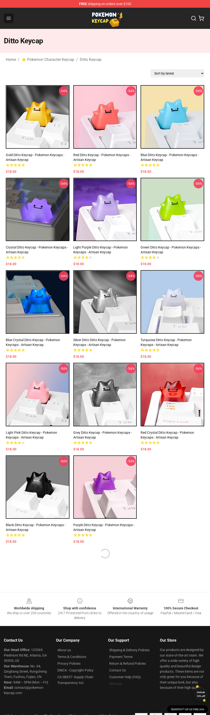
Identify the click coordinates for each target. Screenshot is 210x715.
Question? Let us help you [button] (187, 709)
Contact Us (117, 670)
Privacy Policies (69, 663)
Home (11, 59)
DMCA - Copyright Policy (75, 670)
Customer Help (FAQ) (125, 677)
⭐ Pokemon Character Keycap (47, 59)
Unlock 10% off (201, 694)
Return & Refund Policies (127, 663)
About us (64, 650)
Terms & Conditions (71, 657)
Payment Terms (121, 657)
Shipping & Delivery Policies (129, 650)
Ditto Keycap (91, 59)
